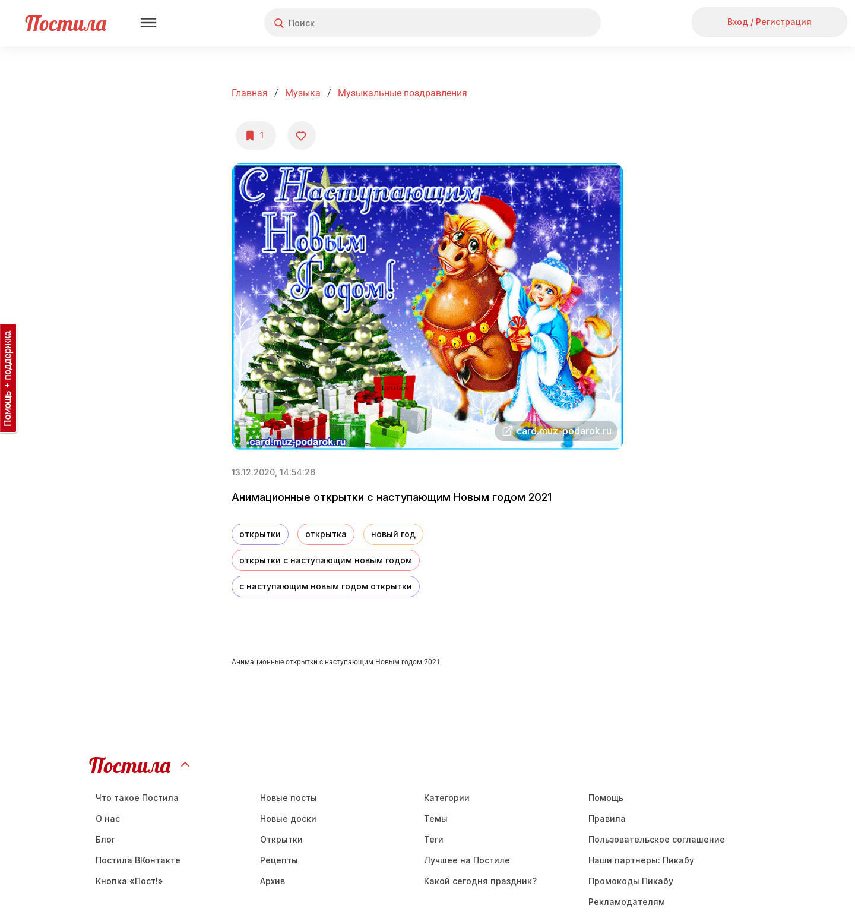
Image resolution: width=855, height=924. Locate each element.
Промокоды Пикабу (630, 881)
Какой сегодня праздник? (480, 881)
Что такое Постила (137, 798)
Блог (105, 839)
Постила (65, 23)
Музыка (303, 93)
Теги (434, 839)
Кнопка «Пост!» (129, 881)
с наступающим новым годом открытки (325, 586)
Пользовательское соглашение (656, 839)
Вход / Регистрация (769, 22)
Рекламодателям (626, 902)
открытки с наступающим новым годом (325, 560)
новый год (393, 534)
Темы (436, 818)
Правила (607, 818)
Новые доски (288, 818)
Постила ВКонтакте (138, 860)
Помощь (605, 798)
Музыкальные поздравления (402, 93)
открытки (260, 534)
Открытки (281, 839)
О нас (108, 818)
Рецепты (279, 860)
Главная (250, 93)
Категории (447, 798)
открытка (326, 534)
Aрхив (272, 881)
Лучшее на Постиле (467, 860)
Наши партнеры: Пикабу (641, 860)
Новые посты (288, 798)
